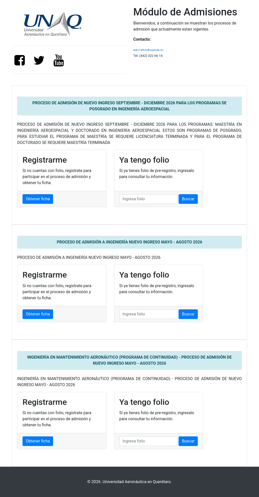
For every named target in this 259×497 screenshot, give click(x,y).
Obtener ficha (38, 198)
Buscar (188, 198)
